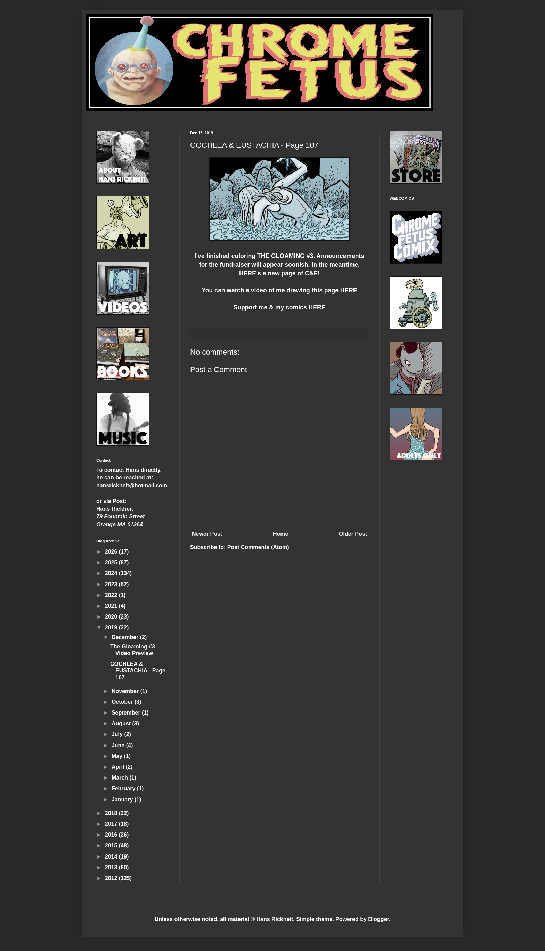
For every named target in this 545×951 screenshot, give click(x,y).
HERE (247, 273)
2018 (112, 813)
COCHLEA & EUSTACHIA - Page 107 (137, 670)
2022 (112, 595)
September (127, 713)
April (119, 767)
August (122, 723)
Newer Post (207, 534)
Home (280, 534)
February (124, 788)
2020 (112, 617)
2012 (112, 878)
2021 (112, 606)
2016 (112, 835)
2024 (112, 573)
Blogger (378, 919)
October (123, 702)
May (118, 756)
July (118, 734)
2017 (112, 824)
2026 (112, 552)
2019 (112, 627)
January (123, 800)
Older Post (353, 534)
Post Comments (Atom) (258, 547)
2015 (112, 845)
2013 (112, 867)
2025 (112, 562)
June (119, 745)
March (121, 778)
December (126, 637)
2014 (112, 857)
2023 (112, 584)
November (126, 691)
